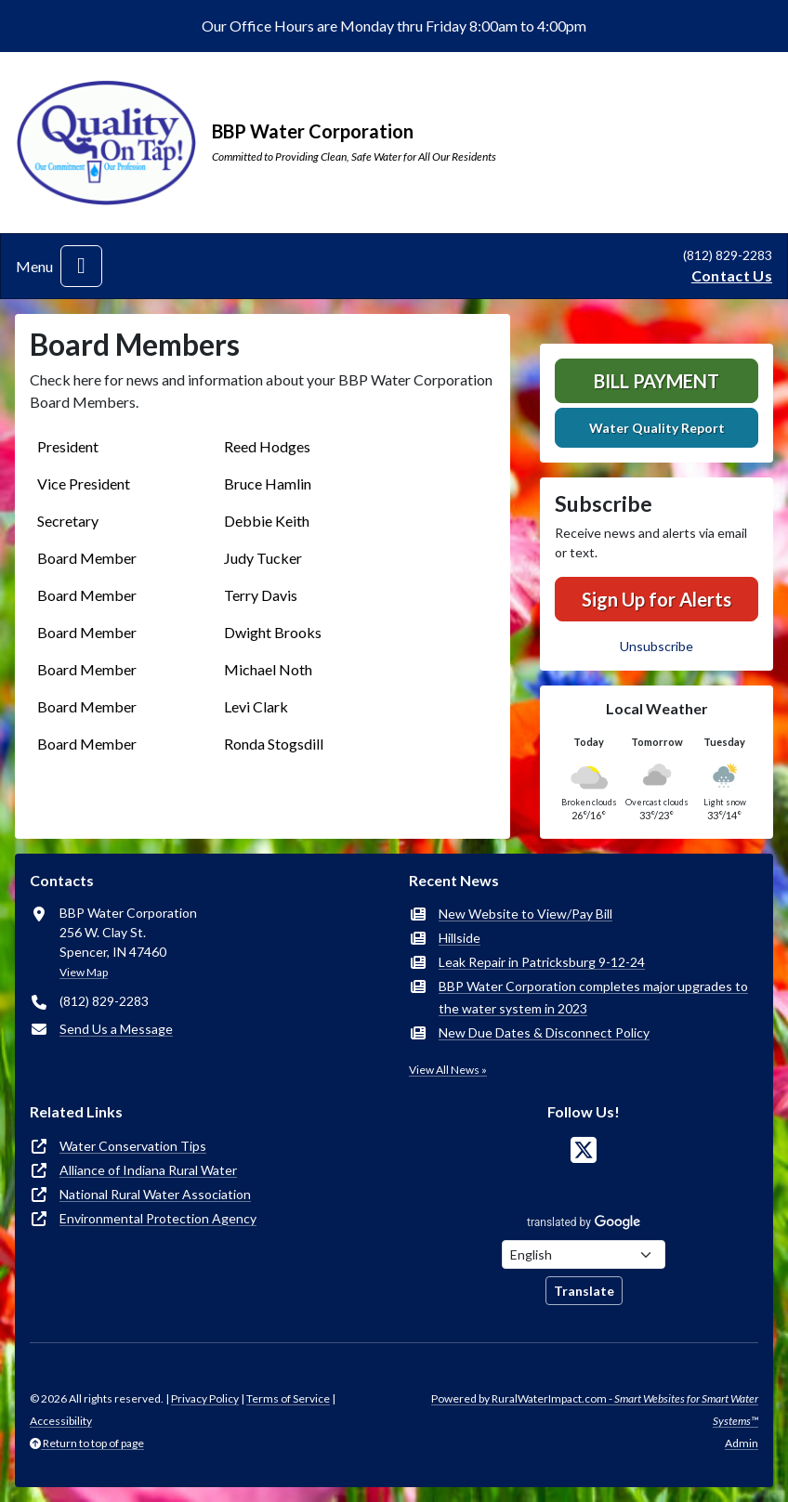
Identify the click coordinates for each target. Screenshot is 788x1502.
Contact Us (731, 275)
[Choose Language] (583, 1254)
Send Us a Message (116, 1029)
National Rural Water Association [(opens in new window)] (155, 1194)
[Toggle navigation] (81, 266)
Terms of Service (288, 1398)
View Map (83, 972)
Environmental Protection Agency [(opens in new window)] (157, 1218)
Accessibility (61, 1421)
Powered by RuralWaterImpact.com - (594, 1409)
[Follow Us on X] (584, 1150)
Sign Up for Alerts (656, 599)
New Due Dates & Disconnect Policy (544, 1032)
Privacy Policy (205, 1398)
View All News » (448, 1070)
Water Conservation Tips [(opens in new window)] (132, 1146)
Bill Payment (656, 381)
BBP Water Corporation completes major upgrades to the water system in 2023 (593, 997)
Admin (741, 1443)
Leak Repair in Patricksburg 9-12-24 (542, 962)
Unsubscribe (656, 646)
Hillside (459, 938)
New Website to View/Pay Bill (525, 913)
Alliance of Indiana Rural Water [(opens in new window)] (148, 1170)
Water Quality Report (657, 428)
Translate (584, 1291)
